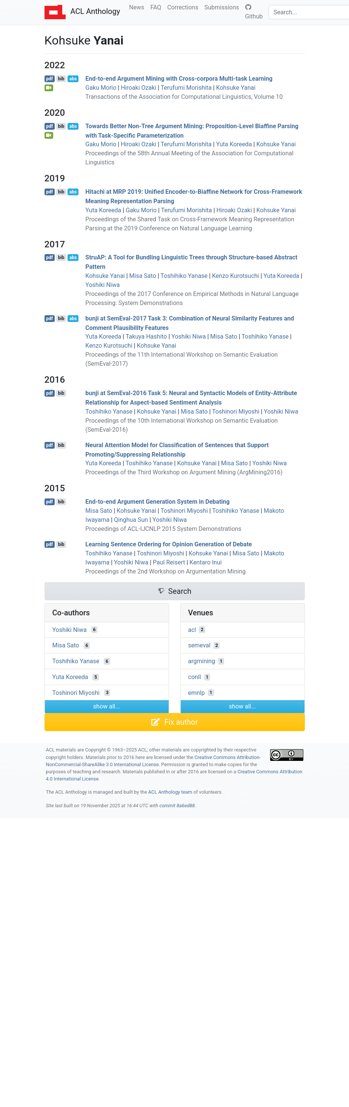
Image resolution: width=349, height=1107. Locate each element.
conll (194, 677)
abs (73, 78)
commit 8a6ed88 (177, 805)
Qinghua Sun (131, 519)
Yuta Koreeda (234, 144)
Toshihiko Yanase (184, 275)
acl (192, 629)
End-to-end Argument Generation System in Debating (157, 501)
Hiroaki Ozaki (138, 87)
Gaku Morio (100, 87)
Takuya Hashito (146, 336)
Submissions (223, 7)
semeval (199, 645)
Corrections (184, 7)
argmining (201, 661)
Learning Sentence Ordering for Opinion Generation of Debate (168, 544)
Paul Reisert (169, 562)
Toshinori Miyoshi (236, 411)
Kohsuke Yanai (235, 87)
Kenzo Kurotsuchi (235, 275)
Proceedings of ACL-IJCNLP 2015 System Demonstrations (163, 528)
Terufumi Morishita (186, 87)
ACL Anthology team (170, 792)
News (138, 7)
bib (61, 78)
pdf (49, 78)
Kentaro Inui (205, 562)
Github (254, 12)
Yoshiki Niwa (102, 284)
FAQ (157, 7)
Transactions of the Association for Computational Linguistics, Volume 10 (184, 96)
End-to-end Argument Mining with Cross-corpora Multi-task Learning (178, 78)
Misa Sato (142, 275)
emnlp (196, 692)
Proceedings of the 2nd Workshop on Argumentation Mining (165, 571)
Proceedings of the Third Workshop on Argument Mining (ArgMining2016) (183, 472)
